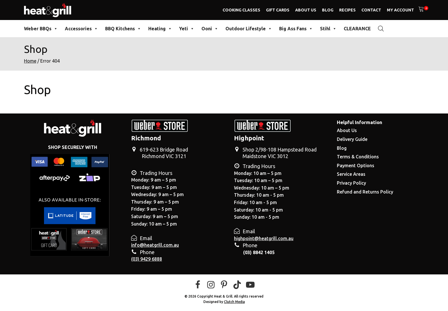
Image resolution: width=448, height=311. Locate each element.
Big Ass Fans (296, 28)
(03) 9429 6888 (146, 259)
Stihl (328, 28)
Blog (327, 10)
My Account (400, 10)
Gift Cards (277, 10)
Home (30, 60)
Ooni (209, 28)
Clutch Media (234, 302)
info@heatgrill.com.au (155, 245)
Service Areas (351, 174)
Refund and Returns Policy (365, 191)
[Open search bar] (381, 28)
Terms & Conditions (358, 156)
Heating (160, 28)
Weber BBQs (41, 28)
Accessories (81, 28)
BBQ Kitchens (123, 28)
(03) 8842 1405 (259, 252)
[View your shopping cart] (421, 10)
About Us (305, 10)
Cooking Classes (241, 10)
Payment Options (355, 165)
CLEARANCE (357, 28)
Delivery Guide (352, 139)
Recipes (347, 10)
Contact (371, 10)
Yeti (186, 28)
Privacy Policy (351, 183)
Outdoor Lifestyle (248, 28)
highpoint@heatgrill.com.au (263, 238)
